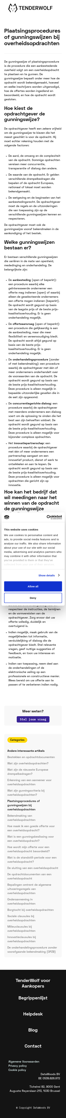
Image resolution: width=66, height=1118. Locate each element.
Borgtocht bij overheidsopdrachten (30, 910)
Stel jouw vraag (33, 719)
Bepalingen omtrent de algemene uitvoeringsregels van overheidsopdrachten (29, 889)
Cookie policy (17, 1070)
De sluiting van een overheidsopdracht (32, 868)
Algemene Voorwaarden (23, 1062)
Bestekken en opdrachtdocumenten (31, 757)
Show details (47, 575)
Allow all (33, 586)
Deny (33, 597)
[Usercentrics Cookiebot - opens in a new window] (47, 517)
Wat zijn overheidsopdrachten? (28, 763)
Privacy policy (17, 1066)
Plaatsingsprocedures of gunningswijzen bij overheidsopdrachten (23, 805)
